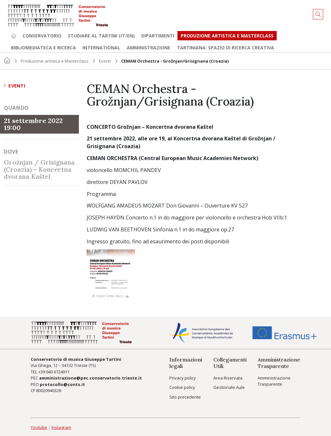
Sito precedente (185, 397)
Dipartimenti (157, 36)
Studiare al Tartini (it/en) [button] (101, 36)
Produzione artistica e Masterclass (227, 36)
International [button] (101, 48)
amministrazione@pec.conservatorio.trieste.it (90, 378)
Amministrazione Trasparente (274, 381)
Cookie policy (182, 387)
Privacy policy (182, 378)
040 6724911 (57, 372)
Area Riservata (227, 378)
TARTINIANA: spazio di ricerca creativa (225, 48)
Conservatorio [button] (42, 36)
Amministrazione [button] (148, 48)
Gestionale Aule (229, 387)
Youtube (39, 427)
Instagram (61, 427)
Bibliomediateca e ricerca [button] (43, 48)
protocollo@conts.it (62, 384)
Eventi (105, 61)
